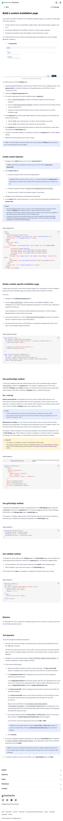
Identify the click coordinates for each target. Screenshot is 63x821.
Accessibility (52, 811)
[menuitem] (60, 2)
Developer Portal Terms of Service (10, 804)
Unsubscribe (4, 814)
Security (46, 811)
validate (57, 132)
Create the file (13, 86)
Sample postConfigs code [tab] (17, 460)
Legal (3, 811)
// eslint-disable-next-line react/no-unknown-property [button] (60, 770)
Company (31, 788)
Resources (31, 774)
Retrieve (7, 138)
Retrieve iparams (12, 624)
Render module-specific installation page (46, 446)
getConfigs (25, 127)
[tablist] (31, 460)
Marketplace (31, 784)
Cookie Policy (22, 811)
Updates (31, 770)
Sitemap (10, 814)
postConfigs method (28, 115)
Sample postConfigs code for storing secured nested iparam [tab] (45, 460)
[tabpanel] (31, 476)
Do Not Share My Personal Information (34, 811)
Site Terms (15, 811)
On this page (55, 7)
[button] (56, 2)
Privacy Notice (8, 811)
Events (31, 779)
